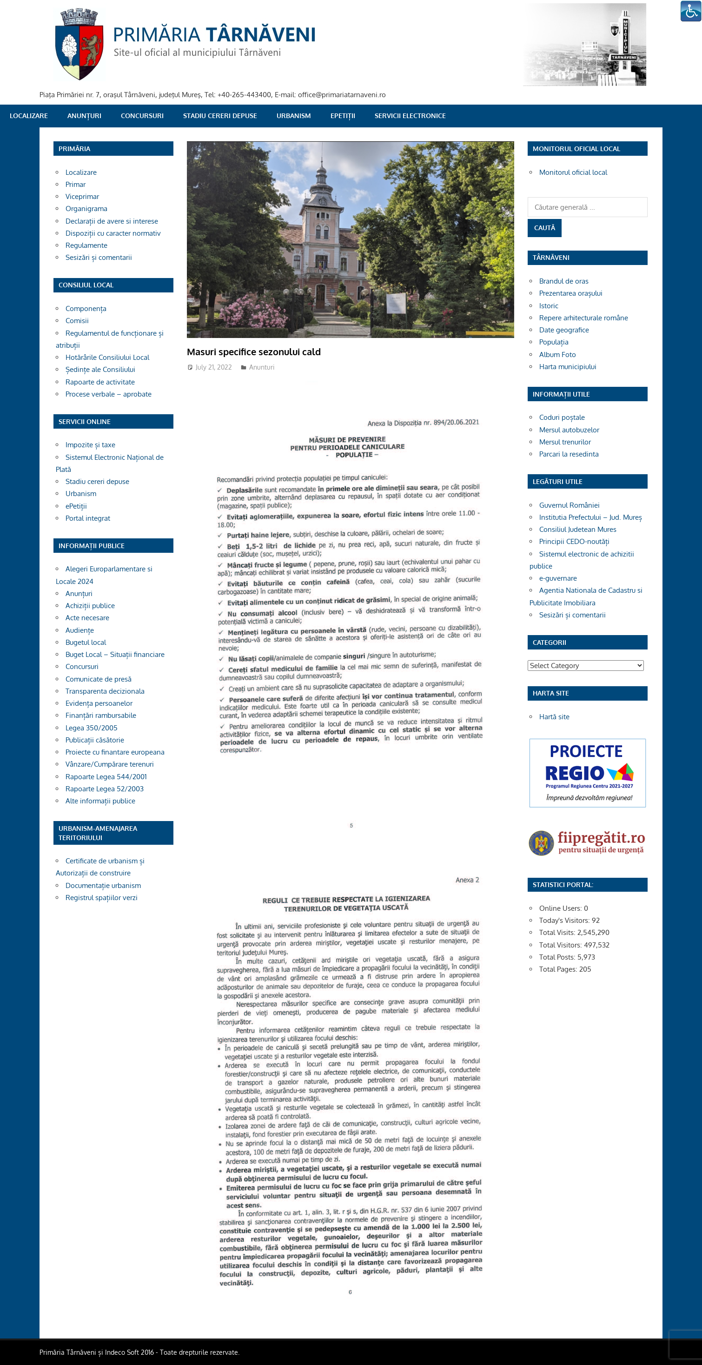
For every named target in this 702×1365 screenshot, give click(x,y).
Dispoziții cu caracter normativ (113, 233)
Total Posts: (558, 957)
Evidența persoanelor (99, 703)
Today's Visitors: (565, 920)
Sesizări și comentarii (99, 257)
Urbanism (294, 115)
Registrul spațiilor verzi (102, 897)
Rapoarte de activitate (100, 382)
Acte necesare (87, 617)
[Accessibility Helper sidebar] (691, 11)
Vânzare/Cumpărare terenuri (110, 764)
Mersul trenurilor (565, 441)
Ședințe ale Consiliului (100, 369)
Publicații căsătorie (95, 740)
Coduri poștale (562, 417)
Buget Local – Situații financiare (115, 654)
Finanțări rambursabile (101, 715)
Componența (86, 308)
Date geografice (564, 329)
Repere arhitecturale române (583, 317)
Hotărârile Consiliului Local (107, 357)
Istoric (548, 305)
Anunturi (262, 367)
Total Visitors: (561, 945)
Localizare (29, 115)
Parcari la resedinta (569, 454)
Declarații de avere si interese (112, 221)
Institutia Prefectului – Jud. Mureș (590, 517)
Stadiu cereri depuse (220, 115)
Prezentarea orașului (571, 293)
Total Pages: (559, 969)
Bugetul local (86, 642)
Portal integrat (88, 518)
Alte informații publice (100, 800)
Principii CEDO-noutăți (574, 541)
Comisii (77, 320)
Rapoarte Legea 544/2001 (106, 776)
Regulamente (86, 245)
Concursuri (142, 115)
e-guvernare (558, 578)
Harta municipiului (567, 366)
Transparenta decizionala (105, 691)
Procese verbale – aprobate (109, 394)
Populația (554, 342)
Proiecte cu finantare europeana (115, 752)
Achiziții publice (90, 605)
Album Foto (557, 354)
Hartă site (554, 716)
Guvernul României (569, 505)
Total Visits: (558, 932)
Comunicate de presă (99, 679)
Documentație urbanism (103, 885)
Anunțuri (84, 115)
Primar (76, 184)
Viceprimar (82, 196)
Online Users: (561, 908)
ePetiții (343, 115)
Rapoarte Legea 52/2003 (105, 788)
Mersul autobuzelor (569, 429)
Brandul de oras (564, 281)
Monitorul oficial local (573, 172)
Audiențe (80, 630)
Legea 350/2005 (92, 727)
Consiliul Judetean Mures (577, 529)
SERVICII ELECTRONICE (410, 115)
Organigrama (86, 208)
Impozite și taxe (90, 444)
